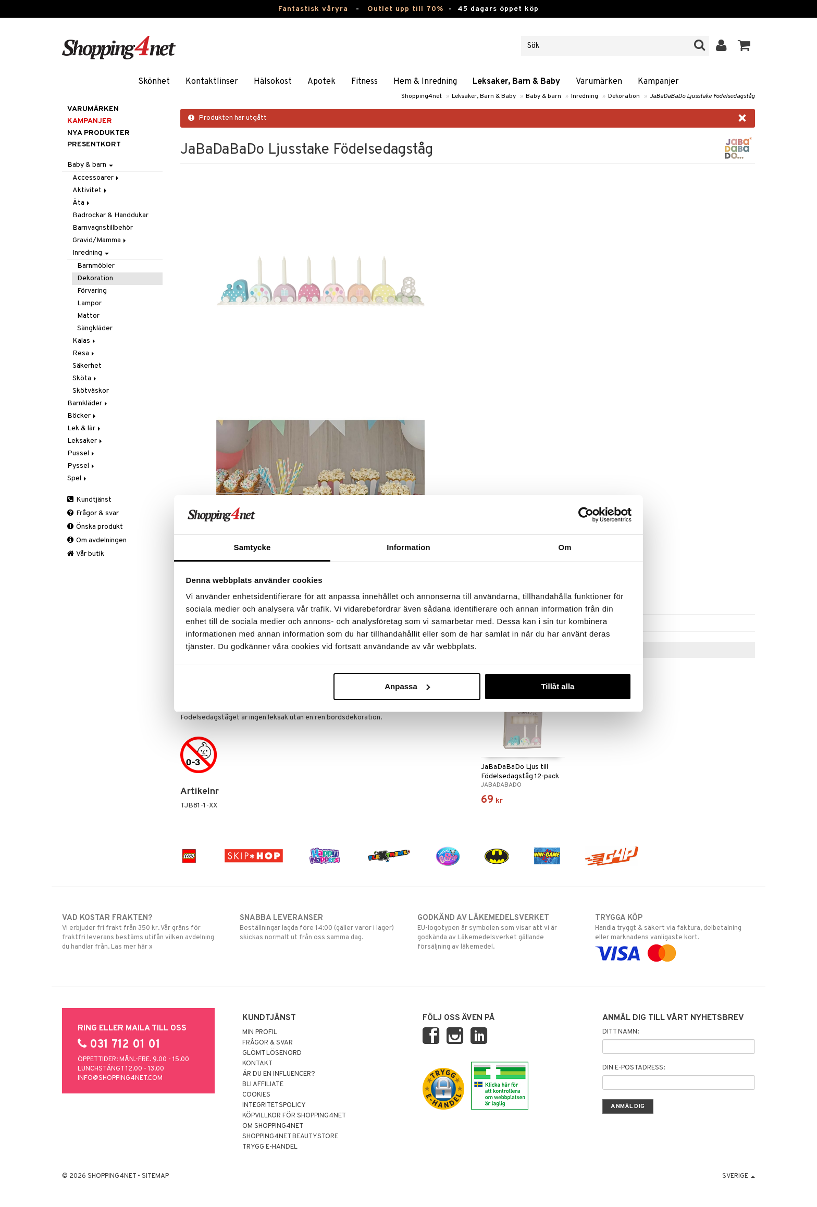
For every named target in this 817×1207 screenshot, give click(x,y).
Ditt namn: (620, 1032)
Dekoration (624, 96)
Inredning (584, 96)
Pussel (81, 453)
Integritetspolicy (274, 1105)
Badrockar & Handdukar (110, 215)
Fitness (364, 82)
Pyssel (81, 466)
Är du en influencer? (278, 1074)
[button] (744, 46)
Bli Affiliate (262, 1084)
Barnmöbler (96, 266)
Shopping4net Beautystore (290, 1137)
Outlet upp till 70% (405, 9)
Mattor (88, 316)
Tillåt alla (557, 686)
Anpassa (407, 686)
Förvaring (92, 291)
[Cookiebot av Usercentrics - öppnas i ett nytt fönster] (586, 514)
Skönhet (154, 82)
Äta (81, 202)
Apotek (321, 82)
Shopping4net (421, 96)
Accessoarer (96, 177)
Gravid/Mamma (100, 240)
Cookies (256, 1095)
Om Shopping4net (272, 1126)
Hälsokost (273, 82)
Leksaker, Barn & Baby (516, 82)
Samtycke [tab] (252, 547)
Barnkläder (88, 403)
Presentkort (94, 144)
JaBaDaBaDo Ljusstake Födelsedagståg (702, 96)
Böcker (82, 416)
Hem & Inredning (425, 82)
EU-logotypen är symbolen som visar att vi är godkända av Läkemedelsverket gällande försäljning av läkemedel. (497, 932)
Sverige (738, 1176)
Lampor (89, 303)
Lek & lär (84, 428)
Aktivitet (90, 190)
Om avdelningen (97, 540)
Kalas (84, 341)
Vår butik (85, 554)
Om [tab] (564, 547)
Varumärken (599, 82)
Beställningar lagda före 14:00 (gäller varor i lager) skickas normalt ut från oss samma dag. (320, 927)
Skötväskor (90, 391)
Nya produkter (98, 133)
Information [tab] (408, 547)
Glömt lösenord (272, 1053)
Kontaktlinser (211, 82)
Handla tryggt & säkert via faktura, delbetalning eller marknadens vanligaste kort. (675, 936)
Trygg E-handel (270, 1147)
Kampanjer (658, 82)
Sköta (85, 378)
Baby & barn (543, 96)
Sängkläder (95, 328)
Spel (77, 478)
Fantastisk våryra (313, 9)
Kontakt (257, 1064)
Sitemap (155, 1176)
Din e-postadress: (633, 1068)
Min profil (259, 1032)
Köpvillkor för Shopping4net (294, 1116)
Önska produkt (95, 526)
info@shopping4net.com (120, 1078)
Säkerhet (87, 366)
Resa (84, 353)
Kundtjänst (89, 499)
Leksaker (85, 441)
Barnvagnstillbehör (102, 227)
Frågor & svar (93, 513)
